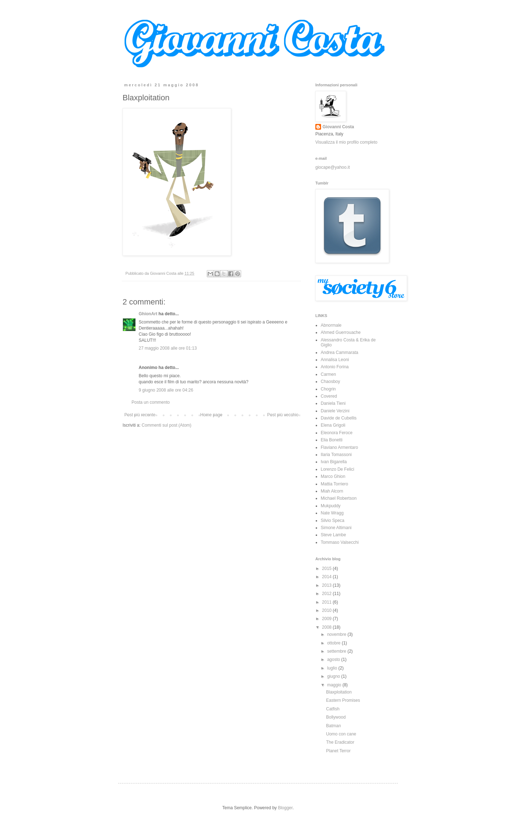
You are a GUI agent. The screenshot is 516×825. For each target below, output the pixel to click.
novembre (337, 634)
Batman (333, 725)
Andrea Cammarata (339, 352)
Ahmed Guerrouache (340, 332)
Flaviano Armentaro (339, 447)
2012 (327, 593)
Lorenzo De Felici (337, 469)
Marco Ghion (333, 476)
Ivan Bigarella (334, 461)
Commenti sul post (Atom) (166, 425)
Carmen (328, 374)
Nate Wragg (332, 512)
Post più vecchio (282, 414)
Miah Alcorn (332, 491)
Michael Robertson (339, 498)
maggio (335, 684)
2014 (327, 576)
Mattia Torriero (334, 483)
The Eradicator (340, 742)
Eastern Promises (343, 700)
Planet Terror (338, 750)
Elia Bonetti (332, 439)
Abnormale (331, 325)
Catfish (332, 708)
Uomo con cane (341, 734)
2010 (327, 610)
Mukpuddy (330, 505)
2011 (327, 602)
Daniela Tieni (333, 403)
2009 (327, 618)
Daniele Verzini (335, 410)
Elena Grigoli (333, 425)
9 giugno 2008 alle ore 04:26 (166, 390)
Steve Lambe (333, 534)
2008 (327, 627)
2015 (327, 568)
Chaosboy (330, 381)
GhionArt (148, 313)
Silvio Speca (332, 520)
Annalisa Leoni (335, 359)
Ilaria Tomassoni (336, 454)
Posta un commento (151, 402)
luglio (332, 668)
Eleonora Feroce (337, 432)
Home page (211, 414)
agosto (334, 659)
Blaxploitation (339, 692)
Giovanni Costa (338, 126)
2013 (327, 585)
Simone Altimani (336, 527)
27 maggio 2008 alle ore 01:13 (168, 348)
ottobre (334, 643)
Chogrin (328, 389)
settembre (337, 651)
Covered (329, 396)
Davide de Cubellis (339, 418)
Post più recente (140, 414)
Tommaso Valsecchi (340, 542)
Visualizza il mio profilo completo (346, 142)
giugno (334, 676)
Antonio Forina (335, 366)
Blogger (285, 807)
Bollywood (336, 717)
